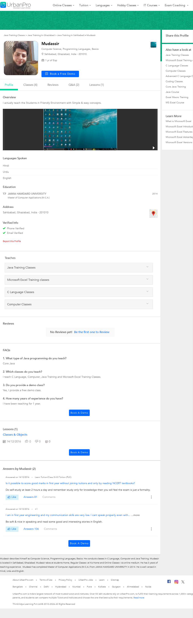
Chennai (33, 586)
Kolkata (102, 586)
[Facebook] (169, 582)
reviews (52, 85)
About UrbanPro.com (23, 579)
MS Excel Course (175, 102)
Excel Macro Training (177, 97)
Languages (103, 5)
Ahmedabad (133, 586)
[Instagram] (176, 583)
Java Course (172, 92)
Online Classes (62, 5)
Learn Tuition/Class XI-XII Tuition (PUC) (53, 477)
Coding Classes (174, 81)
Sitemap (115, 579)
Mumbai (76, 586)
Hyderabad (60, 586)
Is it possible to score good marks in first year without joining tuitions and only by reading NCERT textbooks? (70, 483)
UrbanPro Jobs (85, 579)
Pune (89, 586)
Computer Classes (176, 71)
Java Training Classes (177, 55)
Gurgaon (116, 586)
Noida (148, 586)
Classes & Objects (15, 435)
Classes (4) (30, 85)
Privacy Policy (65, 579)
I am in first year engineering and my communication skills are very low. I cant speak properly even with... (68, 515)
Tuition (83, 5)
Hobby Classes (126, 5)
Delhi (46, 586)
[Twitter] (183, 582)
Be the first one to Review (91, 332)
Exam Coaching (175, 5)
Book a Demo (79, 413)
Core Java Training (176, 86)
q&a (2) (74, 85)
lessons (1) (96, 85)
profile (9, 85)
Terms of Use (46, 579)
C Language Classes (177, 65)
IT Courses (150, 5)
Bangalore (18, 586)
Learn (102, 579)
